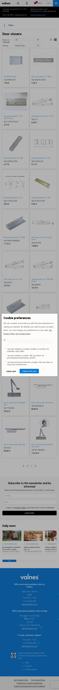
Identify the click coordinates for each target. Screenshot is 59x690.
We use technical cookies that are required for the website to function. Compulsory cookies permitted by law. (30, 342)
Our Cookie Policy (23, 334)
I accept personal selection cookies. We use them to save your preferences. (30, 363)
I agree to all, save (29, 371)
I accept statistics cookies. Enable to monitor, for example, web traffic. (28, 350)
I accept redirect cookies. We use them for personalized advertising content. (25, 356)
